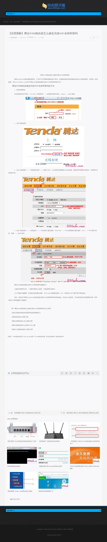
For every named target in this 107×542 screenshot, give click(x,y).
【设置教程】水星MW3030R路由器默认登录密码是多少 (85, 442)
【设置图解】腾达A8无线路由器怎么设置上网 (27, 413)
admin (9, 419)
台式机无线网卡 (50, 336)
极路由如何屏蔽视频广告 (46, 491)
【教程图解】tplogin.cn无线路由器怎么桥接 (19, 491)
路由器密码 (17, 21)
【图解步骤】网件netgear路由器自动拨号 (50, 466)
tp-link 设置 (30, 336)
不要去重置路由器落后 (13, 466)
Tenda (24, 336)
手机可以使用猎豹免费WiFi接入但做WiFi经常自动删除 (84, 467)
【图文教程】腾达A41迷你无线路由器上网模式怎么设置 (82, 413)
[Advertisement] (53, 55)
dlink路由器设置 (17, 336)
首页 (11, 21)
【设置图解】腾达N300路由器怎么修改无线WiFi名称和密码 (43, 33)
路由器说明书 (60, 336)
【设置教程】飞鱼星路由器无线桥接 (49, 441)
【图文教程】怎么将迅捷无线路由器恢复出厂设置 (21, 441)
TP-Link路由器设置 (39, 336)
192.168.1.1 (57, 535)
